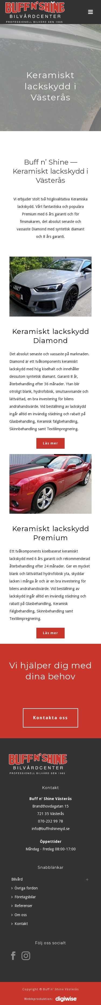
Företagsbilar (23, 897)
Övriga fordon (24, 888)
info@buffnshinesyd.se (50, 829)
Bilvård (17, 879)
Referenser (21, 906)
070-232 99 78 (50, 821)
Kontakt (19, 924)
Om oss (19, 915)
